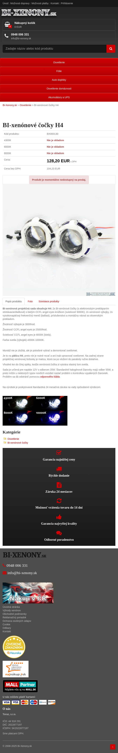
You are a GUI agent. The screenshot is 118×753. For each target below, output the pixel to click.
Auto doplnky (59, 79)
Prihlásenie (67, 3)
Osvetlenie (59, 62)
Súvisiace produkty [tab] (49, 301)
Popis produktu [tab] (13, 301)
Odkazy (7, 628)
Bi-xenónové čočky (18, 442)
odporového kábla (50, 376)
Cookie (6, 624)
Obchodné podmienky (14, 614)
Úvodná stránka (11, 607)
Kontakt (55, 3)
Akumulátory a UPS (59, 97)
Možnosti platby (40, 3)
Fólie (59, 71)
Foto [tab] (30, 301)
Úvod (5, 3)
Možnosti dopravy (20, 3)
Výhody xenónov (12, 610)
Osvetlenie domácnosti (59, 88)
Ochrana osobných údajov (17, 621)
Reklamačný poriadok (14, 617)
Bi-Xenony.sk (10, 105)
